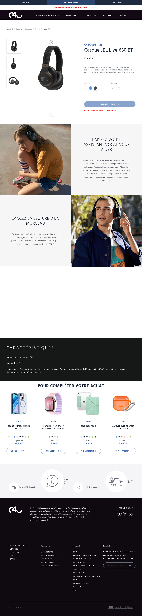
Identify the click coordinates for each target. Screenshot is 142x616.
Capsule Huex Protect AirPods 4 (123, 427)
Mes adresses (47, 562)
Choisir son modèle (47, 15)
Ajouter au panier (110, 104)
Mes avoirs (46, 559)
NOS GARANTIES (80, 573)
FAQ (75, 590)
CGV (75, 552)
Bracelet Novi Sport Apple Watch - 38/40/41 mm (53, 427)
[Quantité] (114, 88)
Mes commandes (49, 555)
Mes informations (50, 566)
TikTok (131, 514)
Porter (124, 15)
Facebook (119, 514)
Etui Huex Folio (88, 426)
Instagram (125, 514)
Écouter (108, 15)
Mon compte (47, 552)
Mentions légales (82, 559)
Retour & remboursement (85, 555)
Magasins (78, 587)
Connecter (90, 15)
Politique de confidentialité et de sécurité (83, 566)
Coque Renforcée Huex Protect (19, 427)
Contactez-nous (81, 583)
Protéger (71, 15)
